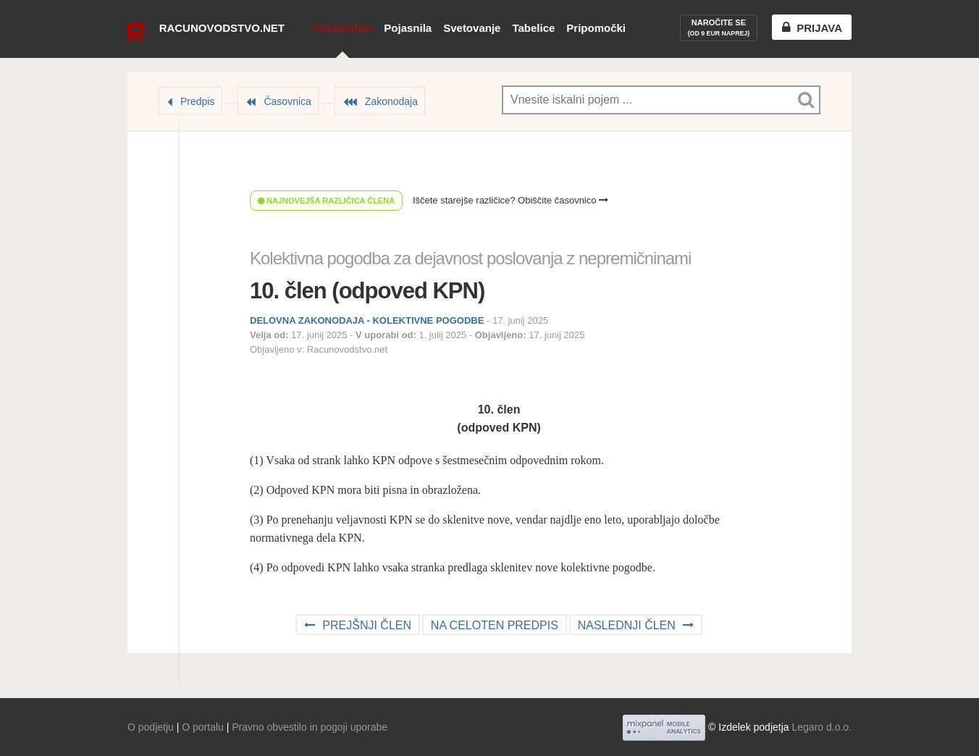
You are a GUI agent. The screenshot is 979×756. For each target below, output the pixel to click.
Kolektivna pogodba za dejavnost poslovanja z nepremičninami (470, 258)
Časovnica (287, 101)
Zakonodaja (342, 28)
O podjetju (150, 727)
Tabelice (533, 28)
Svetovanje (471, 28)
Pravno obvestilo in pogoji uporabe (309, 727)
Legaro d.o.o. (821, 727)
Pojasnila (408, 28)
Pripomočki (596, 28)
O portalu (203, 727)
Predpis (197, 101)
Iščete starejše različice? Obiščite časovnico (510, 200)
